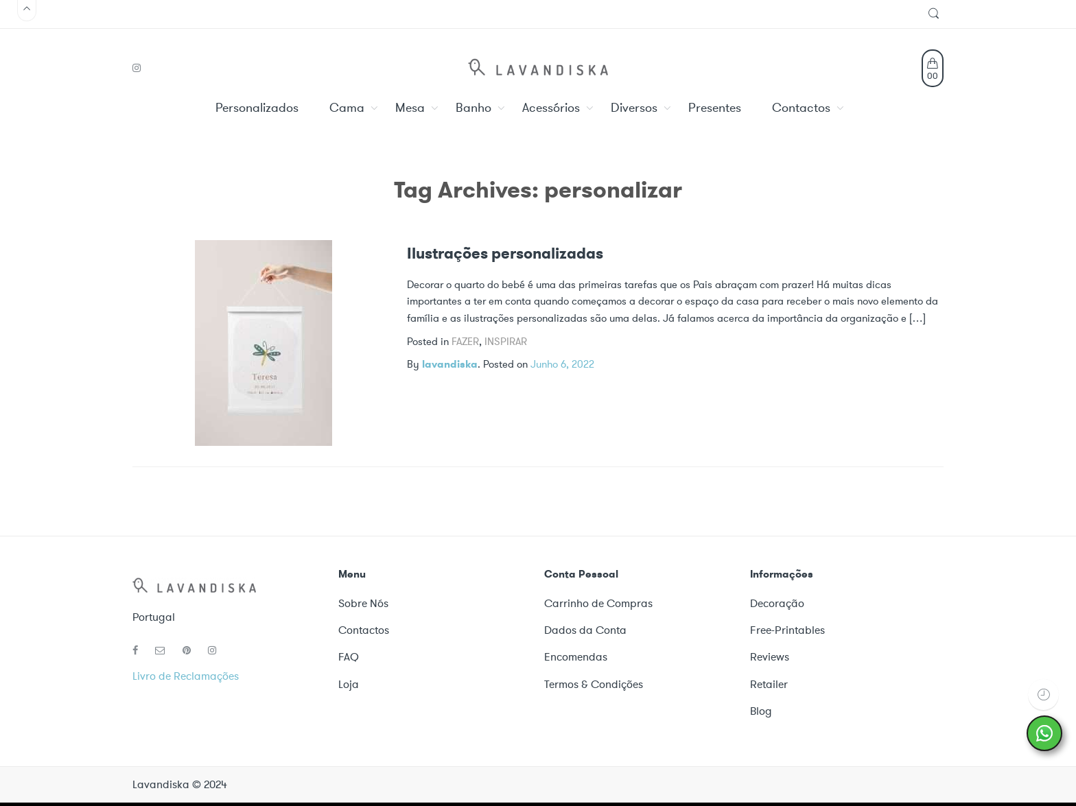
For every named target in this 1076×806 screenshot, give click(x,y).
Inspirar (505, 341)
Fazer (465, 341)
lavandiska (450, 364)
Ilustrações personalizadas (505, 253)
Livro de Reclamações (185, 676)
